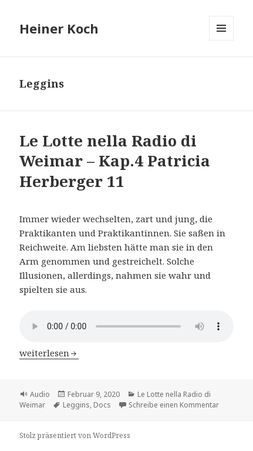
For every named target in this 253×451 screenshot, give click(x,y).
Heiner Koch (59, 28)
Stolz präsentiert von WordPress (74, 435)
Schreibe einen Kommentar (174, 405)
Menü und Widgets (222, 40)
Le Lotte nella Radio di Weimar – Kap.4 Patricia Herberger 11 (114, 161)
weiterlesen (49, 353)
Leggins (76, 405)
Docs (102, 405)
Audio (40, 394)
